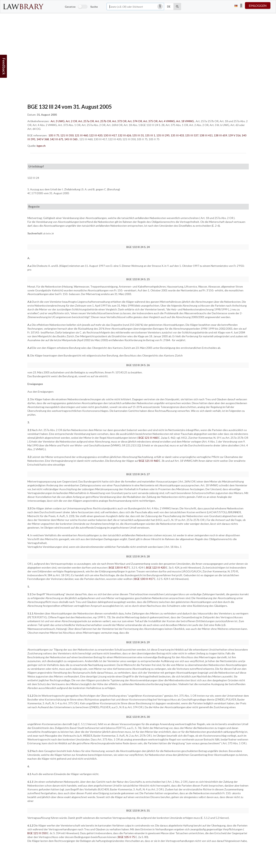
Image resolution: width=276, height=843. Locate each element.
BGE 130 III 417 (119, 567)
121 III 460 (81, 135)
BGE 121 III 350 (37, 833)
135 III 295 (163, 135)
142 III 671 (56, 139)
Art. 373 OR (119, 121)
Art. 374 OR (135, 121)
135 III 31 (138, 135)
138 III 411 (206, 135)
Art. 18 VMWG (185, 121)
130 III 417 (110, 135)
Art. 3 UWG (58, 121)
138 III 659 (220, 135)
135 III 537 (191, 135)
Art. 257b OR (103, 121)
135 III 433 (177, 135)
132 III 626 (124, 135)
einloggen (258, 5)
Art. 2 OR (71, 121)
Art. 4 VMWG (167, 121)
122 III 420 (95, 135)
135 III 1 (150, 135)
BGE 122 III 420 (156, 567)
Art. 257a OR (86, 121)
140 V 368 (43, 139)
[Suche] (177, 6)
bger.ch (41, 145)
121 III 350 (67, 135)
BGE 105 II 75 (127, 837)
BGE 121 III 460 (148, 437)
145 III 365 (71, 139)
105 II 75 (53, 135)
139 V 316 (234, 135)
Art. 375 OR (150, 121)
